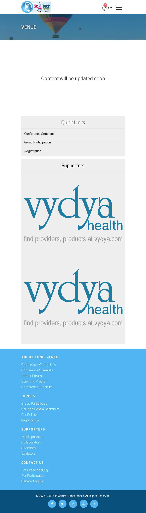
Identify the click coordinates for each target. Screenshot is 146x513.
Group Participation (37, 142)
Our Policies (29, 415)
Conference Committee (38, 365)
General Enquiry (32, 481)
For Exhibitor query (34, 470)
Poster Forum (31, 376)
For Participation (33, 476)
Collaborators (31, 442)
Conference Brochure (37, 387)
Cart (106, 7)
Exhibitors (28, 453)
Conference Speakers (37, 370)
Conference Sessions (39, 134)
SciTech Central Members (40, 409)
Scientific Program (34, 381)
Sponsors (28, 448)
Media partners (32, 437)
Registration (32, 151)
